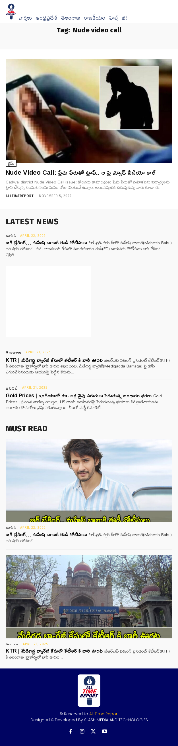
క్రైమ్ (11, 163)
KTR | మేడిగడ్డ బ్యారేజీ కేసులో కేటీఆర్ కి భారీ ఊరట (54, 360)
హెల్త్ (113, 17)
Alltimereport (20, 196)
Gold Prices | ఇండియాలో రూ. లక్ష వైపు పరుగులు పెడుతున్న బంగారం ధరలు (79, 395)
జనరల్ (12, 388)
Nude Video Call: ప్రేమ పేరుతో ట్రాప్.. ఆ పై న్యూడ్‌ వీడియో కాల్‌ (81, 172)
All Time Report (104, 714)
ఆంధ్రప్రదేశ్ (46, 17)
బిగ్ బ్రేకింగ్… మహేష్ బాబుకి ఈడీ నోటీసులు (46, 242)
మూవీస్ (11, 235)
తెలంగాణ (70, 17)
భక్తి (125, 17)
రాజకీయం (94, 17)
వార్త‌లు (25, 17)
